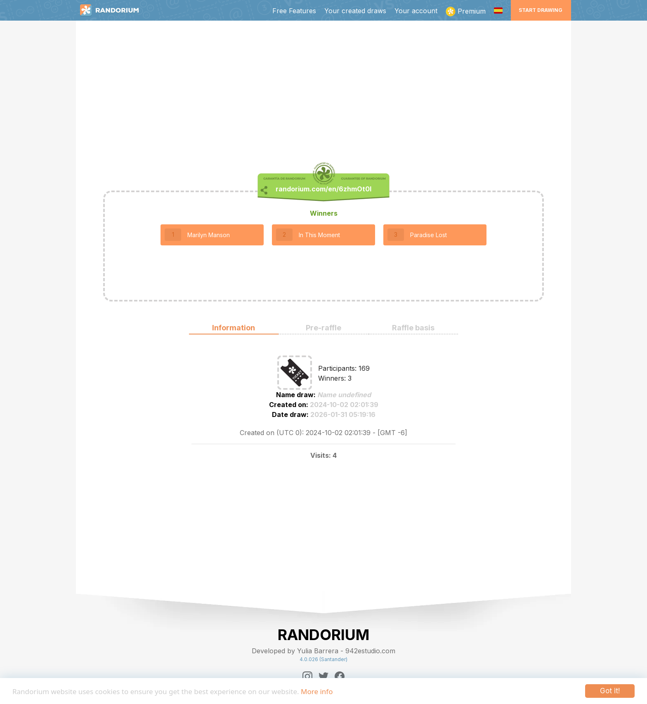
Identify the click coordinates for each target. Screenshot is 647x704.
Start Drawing (540, 10)
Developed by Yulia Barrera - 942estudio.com (323, 651)
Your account (415, 11)
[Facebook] (340, 676)
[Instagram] (307, 676)
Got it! (610, 691)
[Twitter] (323, 676)
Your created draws (355, 11)
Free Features (294, 11)
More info (317, 691)
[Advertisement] (323, 93)
